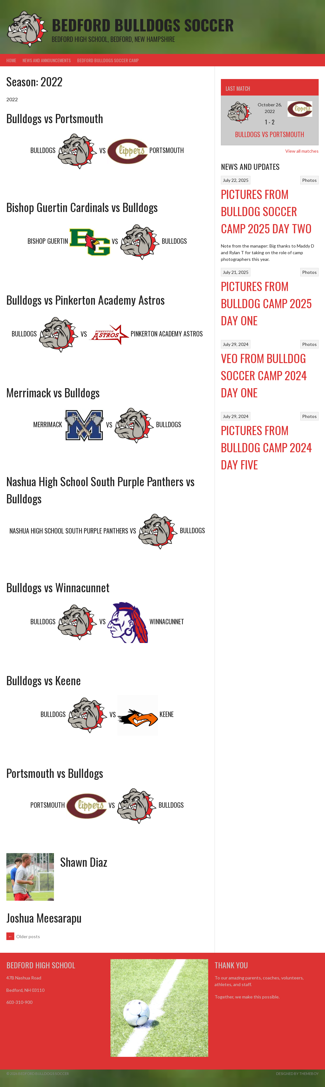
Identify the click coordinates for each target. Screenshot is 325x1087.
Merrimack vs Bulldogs (53, 392)
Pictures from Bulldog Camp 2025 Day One (266, 302)
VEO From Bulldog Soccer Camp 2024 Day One (264, 375)
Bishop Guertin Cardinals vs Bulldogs (82, 206)
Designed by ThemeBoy (297, 1073)
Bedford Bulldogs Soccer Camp (108, 60)
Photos (309, 180)
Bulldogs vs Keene (43, 680)
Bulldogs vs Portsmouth (54, 117)
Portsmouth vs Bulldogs (54, 772)
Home (11, 60)
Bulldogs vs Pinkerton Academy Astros (85, 299)
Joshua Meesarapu (44, 917)
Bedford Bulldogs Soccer (143, 24)
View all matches (302, 151)
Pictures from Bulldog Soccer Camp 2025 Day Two (266, 210)
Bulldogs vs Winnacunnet (57, 587)
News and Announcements (47, 60)
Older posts (23, 936)
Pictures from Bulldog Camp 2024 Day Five (266, 447)
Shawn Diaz (83, 861)
